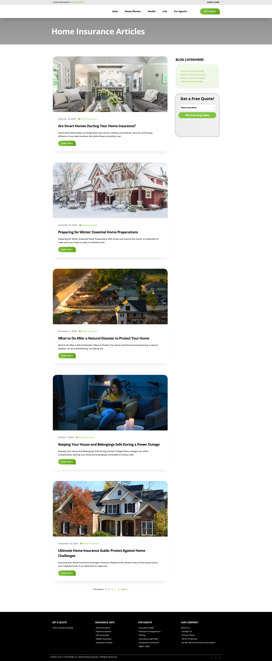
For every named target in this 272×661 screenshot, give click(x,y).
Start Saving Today (197, 115)
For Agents (182, 11)
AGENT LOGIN (213, 2)
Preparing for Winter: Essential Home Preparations (98, 232)
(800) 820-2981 (77, 2)
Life (166, 11)
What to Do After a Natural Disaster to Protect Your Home (103, 338)
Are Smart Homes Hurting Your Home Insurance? (97, 125)
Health (153, 11)
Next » (124, 589)
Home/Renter (134, 11)
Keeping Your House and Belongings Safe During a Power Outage (109, 444)
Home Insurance (89, 119)
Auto (116, 11)
